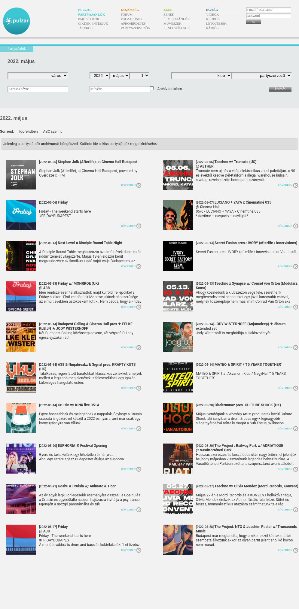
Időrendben (28, 131)
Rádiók (212, 28)
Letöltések (216, 23)
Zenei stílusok (176, 28)
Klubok (213, 19)
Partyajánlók (91, 14)
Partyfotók (88, 19)
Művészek (172, 23)
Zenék (168, 14)
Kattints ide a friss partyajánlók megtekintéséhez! (119, 144)
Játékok (85, 28)
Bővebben (128, 185)
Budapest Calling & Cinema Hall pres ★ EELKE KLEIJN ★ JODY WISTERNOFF (86, 328)
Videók (212, 14)
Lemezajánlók (176, 19)
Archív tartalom (169, 89)
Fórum (127, 14)
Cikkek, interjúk (93, 23)
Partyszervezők (135, 28)
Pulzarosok (132, 19)
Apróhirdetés (133, 23)
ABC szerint (52, 131)
